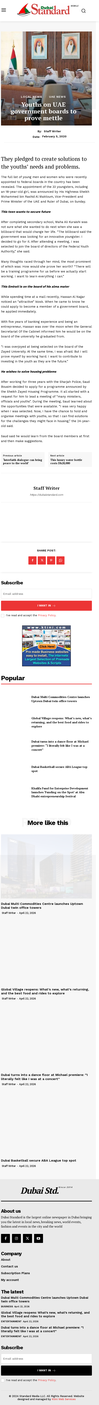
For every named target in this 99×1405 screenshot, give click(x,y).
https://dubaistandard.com (46, 494)
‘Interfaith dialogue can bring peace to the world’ (22, 461)
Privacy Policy (46, 615)
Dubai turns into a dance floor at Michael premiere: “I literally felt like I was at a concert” (59, 745)
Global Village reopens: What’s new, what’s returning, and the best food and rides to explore (61, 722)
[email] (46, 594)
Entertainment (11, 1321)
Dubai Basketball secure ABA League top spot (38, 1160)
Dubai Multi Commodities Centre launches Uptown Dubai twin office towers (60, 699)
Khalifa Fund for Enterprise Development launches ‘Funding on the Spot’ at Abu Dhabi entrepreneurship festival (59, 792)
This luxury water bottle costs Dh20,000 (66, 461)
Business (7, 1306)
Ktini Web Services (64, 1399)
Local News (31, 96)
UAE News (57, 96)
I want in (46, 606)
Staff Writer (52, 131)
